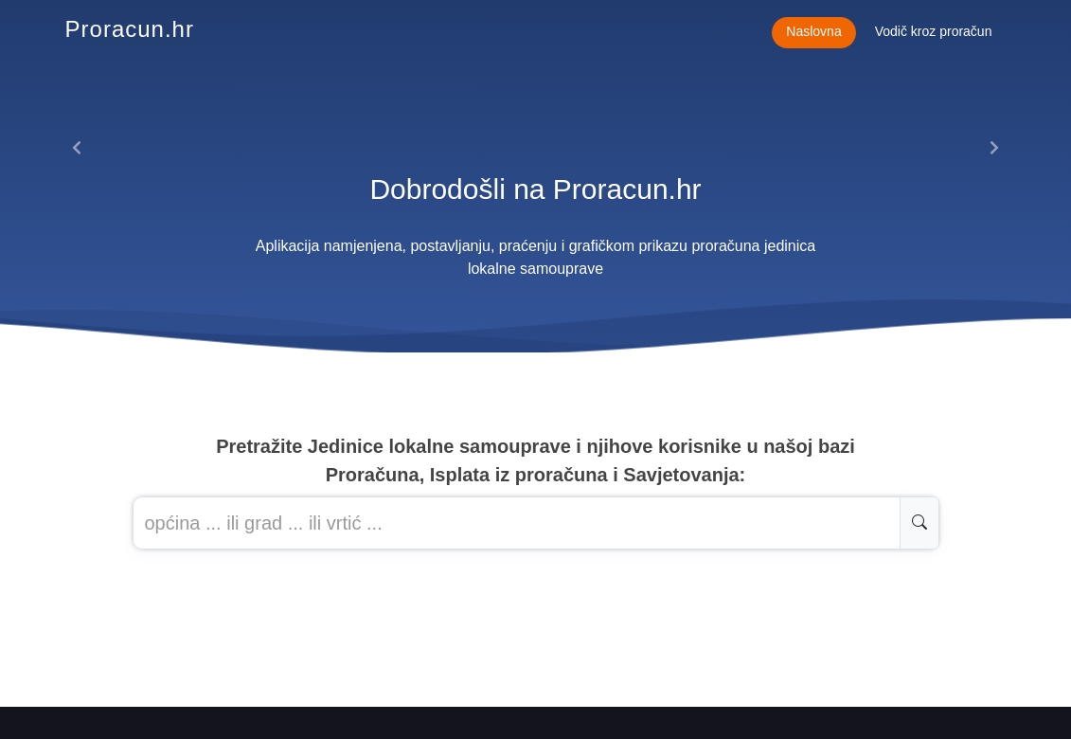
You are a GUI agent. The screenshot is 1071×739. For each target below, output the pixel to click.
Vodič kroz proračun (933, 31)
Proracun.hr (129, 29)
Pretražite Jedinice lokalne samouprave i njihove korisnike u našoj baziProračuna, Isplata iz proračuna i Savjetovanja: (535, 460)
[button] (78, 148)
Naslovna (813, 31)
